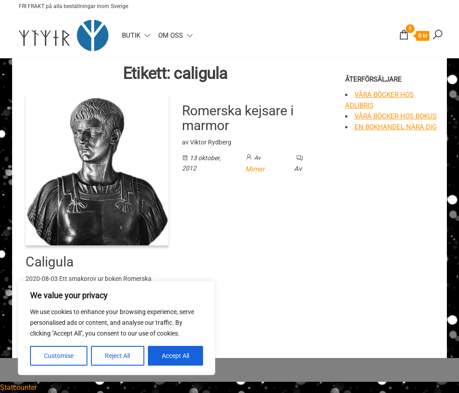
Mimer (254, 169)
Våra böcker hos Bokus (396, 116)
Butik (131, 35)
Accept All (175, 355)
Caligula (50, 262)
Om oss (170, 35)
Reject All (117, 355)
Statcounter (18, 387)
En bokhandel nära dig (396, 127)
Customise (59, 355)
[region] (116, 328)
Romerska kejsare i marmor (238, 118)
